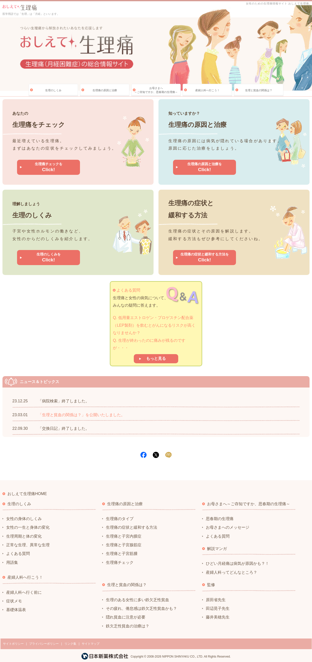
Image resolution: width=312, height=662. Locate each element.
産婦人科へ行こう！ (207, 90)
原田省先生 (216, 600)
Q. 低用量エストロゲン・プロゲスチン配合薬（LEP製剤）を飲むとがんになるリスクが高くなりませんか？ (154, 325)
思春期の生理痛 (220, 519)
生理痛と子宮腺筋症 (123, 545)
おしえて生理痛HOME (27, 494)
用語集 (12, 562)
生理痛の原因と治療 (105, 90)
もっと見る (156, 358)
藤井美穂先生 (218, 617)
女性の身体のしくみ (24, 519)
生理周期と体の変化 (24, 536)
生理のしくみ (53, 90)
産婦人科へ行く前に (24, 592)
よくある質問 (128, 290)
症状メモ (14, 601)
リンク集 (70, 643)
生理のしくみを (49, 257)
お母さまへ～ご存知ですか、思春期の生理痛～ (156, 90)
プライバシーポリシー (44, 643)
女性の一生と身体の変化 (28, 527)
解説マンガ (217, 549)
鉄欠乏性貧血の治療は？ (127, 626)
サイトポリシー (13, 643)
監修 (211, 585)
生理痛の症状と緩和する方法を (204, 257)
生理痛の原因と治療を (204, 167)
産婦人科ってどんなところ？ (231, 572)
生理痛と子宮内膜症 (123, 536)
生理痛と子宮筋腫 (121, 553)
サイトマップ (90, 643)
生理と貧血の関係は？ (258, 90)
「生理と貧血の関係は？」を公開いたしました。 (81, 415)
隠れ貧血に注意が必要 (125, 617)
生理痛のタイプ (120, 519)
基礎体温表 (16, 610)
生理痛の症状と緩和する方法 (131, 527)
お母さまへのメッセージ (227, 527)
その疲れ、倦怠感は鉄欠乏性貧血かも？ (141, 608)
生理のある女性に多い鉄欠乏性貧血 (137, 600)
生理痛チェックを (48, 167)
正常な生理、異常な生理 (28, 545)
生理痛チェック (120, 562)
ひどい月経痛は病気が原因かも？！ (237, 563)
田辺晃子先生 (218, 608)
